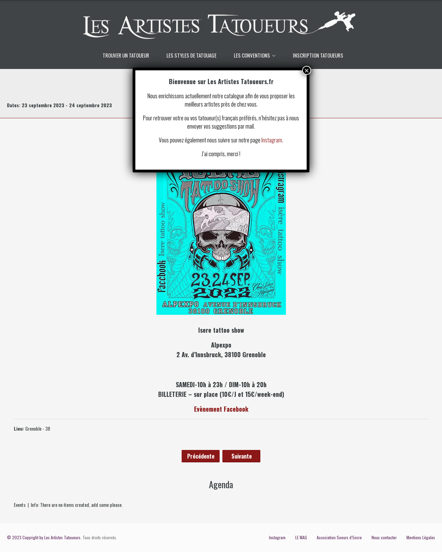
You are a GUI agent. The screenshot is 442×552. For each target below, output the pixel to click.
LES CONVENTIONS (252, 55)
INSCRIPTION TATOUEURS (318, 55)
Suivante (241, 456)
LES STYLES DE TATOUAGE (191, 55)
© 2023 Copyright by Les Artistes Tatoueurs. (44, 537)
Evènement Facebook (221, 408)
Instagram (277, 537)
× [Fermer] (306, 70)
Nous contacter (384, 537)
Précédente (200, 456)
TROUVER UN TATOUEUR (126, 55)
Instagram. (272, 140)
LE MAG (301, 537)
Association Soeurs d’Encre (339, 537)
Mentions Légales (420, 537)
